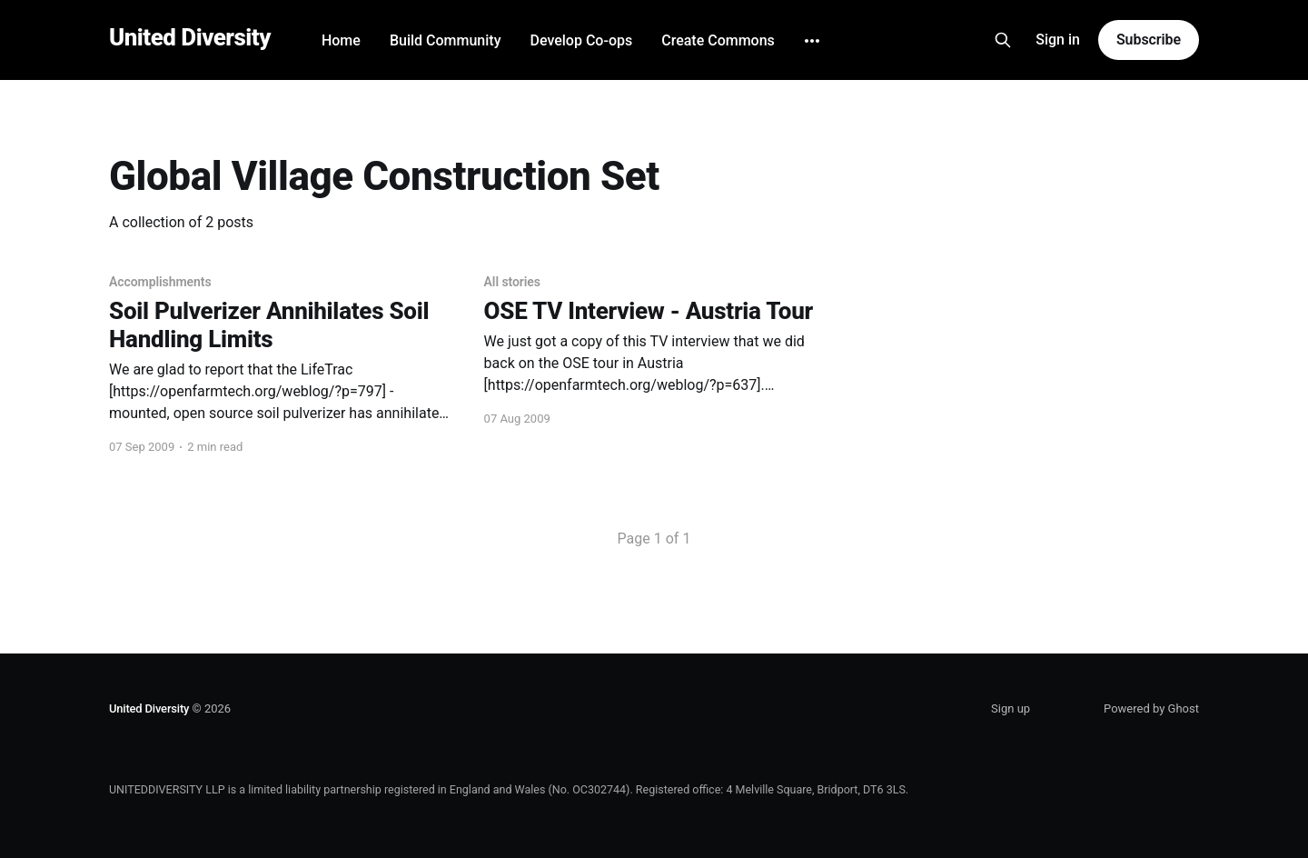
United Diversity (190, 37)
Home (341, 40)
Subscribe (1148, 39)
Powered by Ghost (1151, 708)
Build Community (445, 40)
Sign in (1058, 39)
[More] (812, 41)
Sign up (1010, 708)
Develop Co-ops (581, 40)
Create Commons (718, 40)
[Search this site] (1002, 40)
